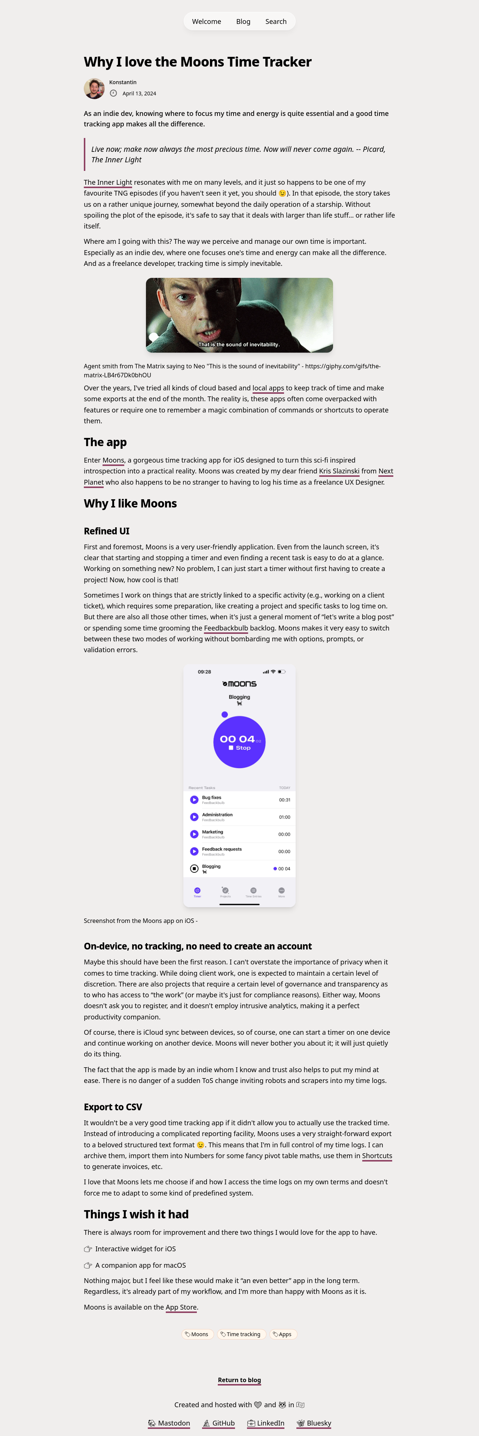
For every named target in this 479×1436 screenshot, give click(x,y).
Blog (243, 21)
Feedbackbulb (226, 627)
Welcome (207, 21)
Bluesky (313, 1422)
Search (276, 21)
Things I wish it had (136, 1214)
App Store (181, 1306)
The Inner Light (108, 182)
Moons (113, 459)
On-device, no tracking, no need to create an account (198, 946)
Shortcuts (377, 1155)
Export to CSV (113, 1107)
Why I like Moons (130, 503)
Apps (285, 1334)
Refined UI (106, 531)
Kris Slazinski (339, 470)
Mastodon (169, 1422)
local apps (268, 387)
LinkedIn (266, 1422)
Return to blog (239, 1380)
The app (105, 441)
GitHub (218, 1422)
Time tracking (243, 1334)
